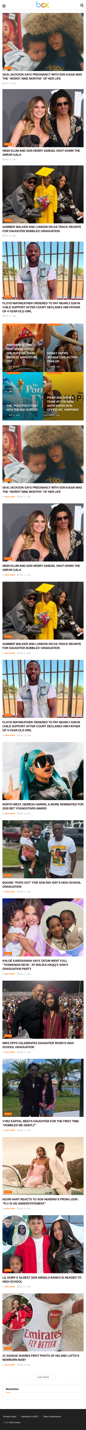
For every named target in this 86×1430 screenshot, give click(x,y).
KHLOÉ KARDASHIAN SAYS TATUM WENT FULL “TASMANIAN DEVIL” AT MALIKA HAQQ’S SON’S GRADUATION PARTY (35, 964)
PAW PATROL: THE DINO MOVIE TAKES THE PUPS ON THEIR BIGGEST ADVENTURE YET (21, 353)
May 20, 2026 (24, 1365)
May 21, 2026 (24, 892)
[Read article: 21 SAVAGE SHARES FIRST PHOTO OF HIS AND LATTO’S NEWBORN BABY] (43, 1322)
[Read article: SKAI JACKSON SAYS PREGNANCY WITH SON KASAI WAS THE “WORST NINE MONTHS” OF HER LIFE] (43, 42)
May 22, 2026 (9, 83)
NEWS (8, 68)
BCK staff (10, 497)
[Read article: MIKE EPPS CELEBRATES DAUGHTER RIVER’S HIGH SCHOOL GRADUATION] (43, 1010)
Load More (43, 1377)
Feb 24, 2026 (53, 415)
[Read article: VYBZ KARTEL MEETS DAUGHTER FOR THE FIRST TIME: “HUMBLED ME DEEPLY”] (43, 1088)
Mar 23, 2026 (12, 415)
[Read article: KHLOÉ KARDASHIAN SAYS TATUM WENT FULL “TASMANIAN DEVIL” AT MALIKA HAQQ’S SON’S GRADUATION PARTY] (43, 927)
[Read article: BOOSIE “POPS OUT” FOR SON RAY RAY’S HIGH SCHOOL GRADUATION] (43, 849)
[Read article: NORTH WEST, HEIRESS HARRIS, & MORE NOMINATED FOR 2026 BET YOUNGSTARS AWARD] (43, 771)
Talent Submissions (52, 1416)
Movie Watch (14, 325)
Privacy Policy (9, 1416)
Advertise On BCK (29, 1416)
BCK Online (15, 1422)
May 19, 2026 (12, 367)
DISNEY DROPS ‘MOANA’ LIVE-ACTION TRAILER (62, 357)
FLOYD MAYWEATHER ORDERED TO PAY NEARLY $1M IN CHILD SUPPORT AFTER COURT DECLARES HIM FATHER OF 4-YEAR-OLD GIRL (41, 307)
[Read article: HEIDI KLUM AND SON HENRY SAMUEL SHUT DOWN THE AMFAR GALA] (43, 118)
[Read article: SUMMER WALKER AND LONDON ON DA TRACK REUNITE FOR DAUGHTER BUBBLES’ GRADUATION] (43, 194)
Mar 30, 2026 (53, 367)
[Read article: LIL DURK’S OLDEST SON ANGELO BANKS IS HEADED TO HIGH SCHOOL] (43, 1244)
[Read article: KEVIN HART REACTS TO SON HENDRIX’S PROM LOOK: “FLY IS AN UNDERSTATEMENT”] (43, 1166)
